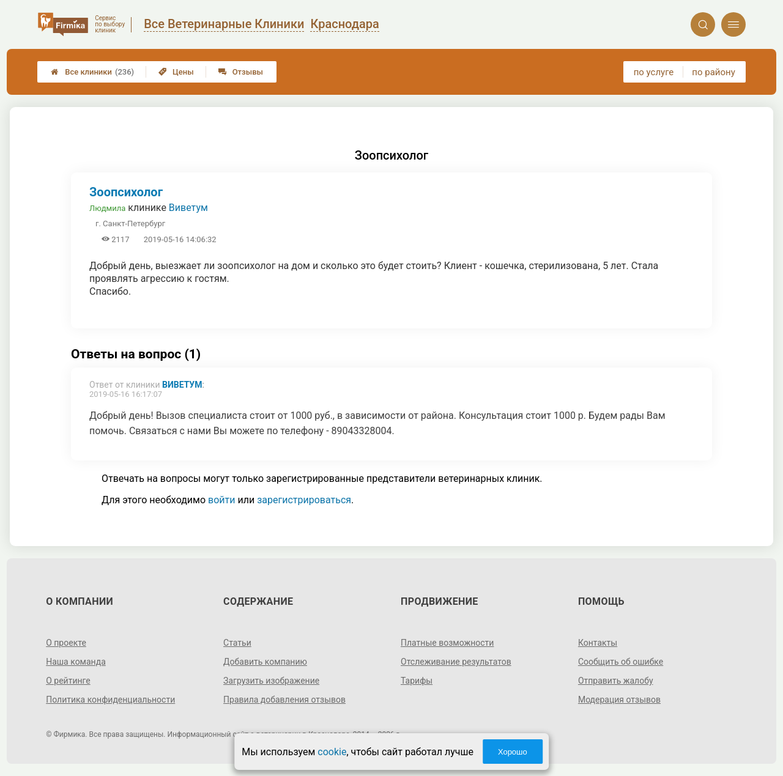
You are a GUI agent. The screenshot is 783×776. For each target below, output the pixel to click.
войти (221, 500)
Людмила (107, 208)
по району (713, 72)
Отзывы (240, 71)
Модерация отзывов (619, 699)
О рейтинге (68, 680)
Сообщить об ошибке (620, 662)
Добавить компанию (265, 662)
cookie (331, 752)
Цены (176, 71)
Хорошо (512, 751)
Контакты (597, 643)
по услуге (654, 72)
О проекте (66, 643)
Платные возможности (447, 643)
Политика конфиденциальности (110, 699)
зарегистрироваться (304, 500)
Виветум (188, 207)
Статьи (237, 643)
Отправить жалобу (615, 680)
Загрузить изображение (271, 680)
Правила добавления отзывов (284, 699)
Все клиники (92, 71)
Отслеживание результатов (456, 662)
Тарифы (416, 680)
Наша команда (76, 662)
